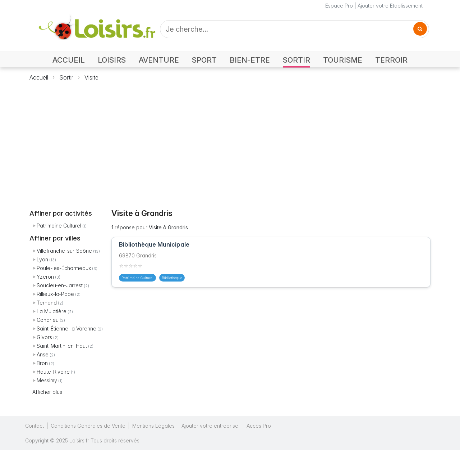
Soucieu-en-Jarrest (60, 285)
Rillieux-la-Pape (55, 294)
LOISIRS (112, 59)
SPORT (204, 59)
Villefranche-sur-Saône (64, 251)
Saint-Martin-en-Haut (62, 346)
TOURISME (342, 59)
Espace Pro (339, 6)
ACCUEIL (68, 59)
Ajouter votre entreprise (210, 426)
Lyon (42, 259)
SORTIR (296, 59)
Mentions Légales (153, 426)
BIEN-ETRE (250, 59)
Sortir (66, 77)
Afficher (47, 392)
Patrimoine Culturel (59, 225)
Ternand (47, 303)
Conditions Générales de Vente (88, 426)
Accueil (38, 77)
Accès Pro (259, 426)
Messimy (47, 380)
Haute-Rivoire (53, 372)
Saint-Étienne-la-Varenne (66, 328)
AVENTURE (159, 59)
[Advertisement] (230, 140)
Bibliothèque (172, 278)
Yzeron (45, 277)
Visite (91, 77)
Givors (44, 337)
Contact (34, 426)
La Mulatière (51, 311)
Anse (43, 354)
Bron (42, 363)
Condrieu (48, 320)
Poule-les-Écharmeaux (64, 268)
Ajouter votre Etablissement (390, 6)
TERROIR (391, 59)
